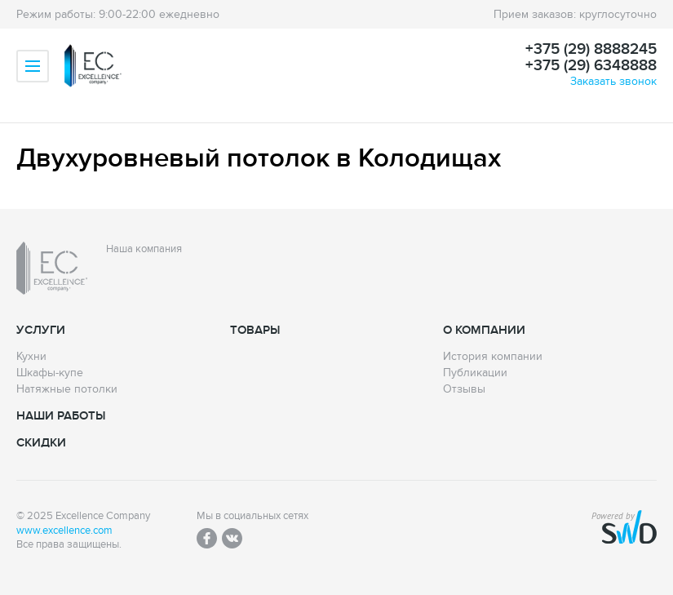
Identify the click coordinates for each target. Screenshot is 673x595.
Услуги (40, 330)
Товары (255, 330)
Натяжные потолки (66, 389)
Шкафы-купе (49, 373)
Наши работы (60, 416)
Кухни (31, 356)
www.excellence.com (64, 531)
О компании (484, 330)
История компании (492, 356)
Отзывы (464, 389)
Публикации (475, 373)
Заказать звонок (613, 81)
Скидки (41, 443)
